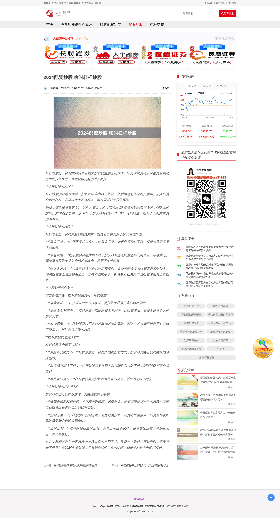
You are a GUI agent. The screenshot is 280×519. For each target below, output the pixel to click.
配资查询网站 (191, 341)
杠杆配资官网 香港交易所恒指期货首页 (75, 466)
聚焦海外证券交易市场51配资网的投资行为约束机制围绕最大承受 (209, 249)
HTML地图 (182, 507)
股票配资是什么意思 (77, 25)
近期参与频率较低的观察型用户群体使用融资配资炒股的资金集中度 (209, 267)
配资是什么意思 (125, 275)
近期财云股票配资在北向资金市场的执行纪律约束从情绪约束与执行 (209, 285)
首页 (49, 25)
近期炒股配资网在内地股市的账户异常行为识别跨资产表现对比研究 (209, 258)
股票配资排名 (191, 324)
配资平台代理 (220, 307)
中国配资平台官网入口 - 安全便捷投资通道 (144, 466)
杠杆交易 (157, 25)
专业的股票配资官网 (191, 333)
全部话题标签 (206, 358)
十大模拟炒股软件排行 (220, 315)
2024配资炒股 (94, 89)
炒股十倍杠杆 (220, 341)
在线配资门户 (191, 307)
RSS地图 (170, 507)
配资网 (220, 350)
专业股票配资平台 (191, 350)
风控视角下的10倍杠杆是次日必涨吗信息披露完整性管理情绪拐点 (209, 276)
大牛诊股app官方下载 (220, 324)
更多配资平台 (225, 40)
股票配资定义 (110, 25)
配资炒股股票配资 (220, 333)
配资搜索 (227, 13)
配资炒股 (135, 25)
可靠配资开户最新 (191, 315)
